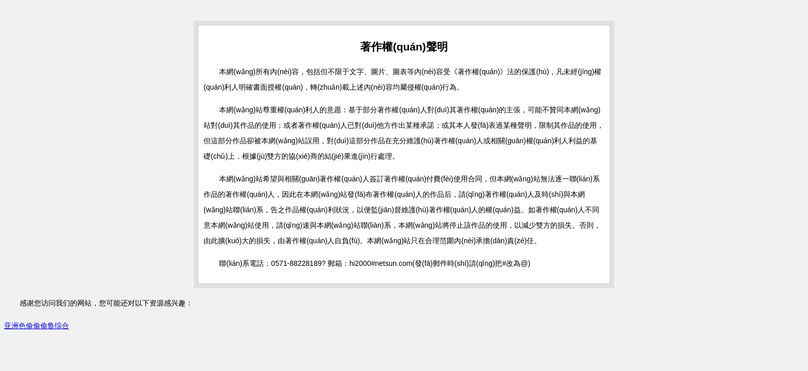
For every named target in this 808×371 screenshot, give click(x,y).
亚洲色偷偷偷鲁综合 (36, 326)
